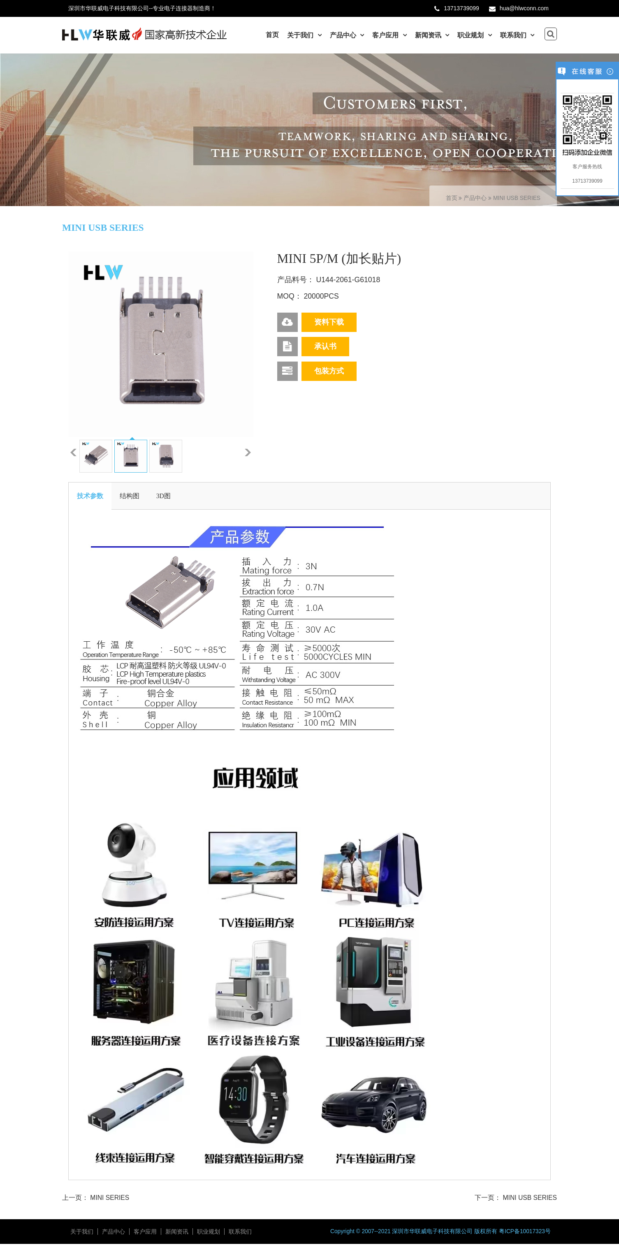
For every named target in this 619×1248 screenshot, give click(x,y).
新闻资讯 (429, 35)
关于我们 (301, 35)
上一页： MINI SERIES (95, 1197)
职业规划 (471, 35)
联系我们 (514, 35)
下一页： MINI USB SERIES (516, 1197)
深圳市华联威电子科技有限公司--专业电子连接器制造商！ (142, 8)
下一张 (248, 452)
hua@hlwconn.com (524, 8)
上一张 (73, 452)
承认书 (325, 346)
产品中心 (344, 35)
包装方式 (329, 371)
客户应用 (386, 35)
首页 (272, 34)
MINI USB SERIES (516, 198)
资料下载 (329, 322)
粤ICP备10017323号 (525, 1231)
